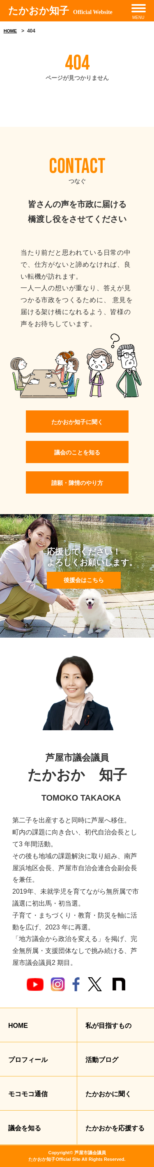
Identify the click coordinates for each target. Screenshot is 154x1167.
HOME (10, 30)
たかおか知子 (60, 10)
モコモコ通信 (28, 1093)
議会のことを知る (77, 452)
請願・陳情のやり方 (77, 483)
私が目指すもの (108, 1025)
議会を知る (24, 1128)
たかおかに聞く (108, 1093)
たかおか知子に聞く (77, 422)
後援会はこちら (84, 580)
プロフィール (28, 1059)
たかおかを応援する (115, 1128)
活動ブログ (101, 1059)
